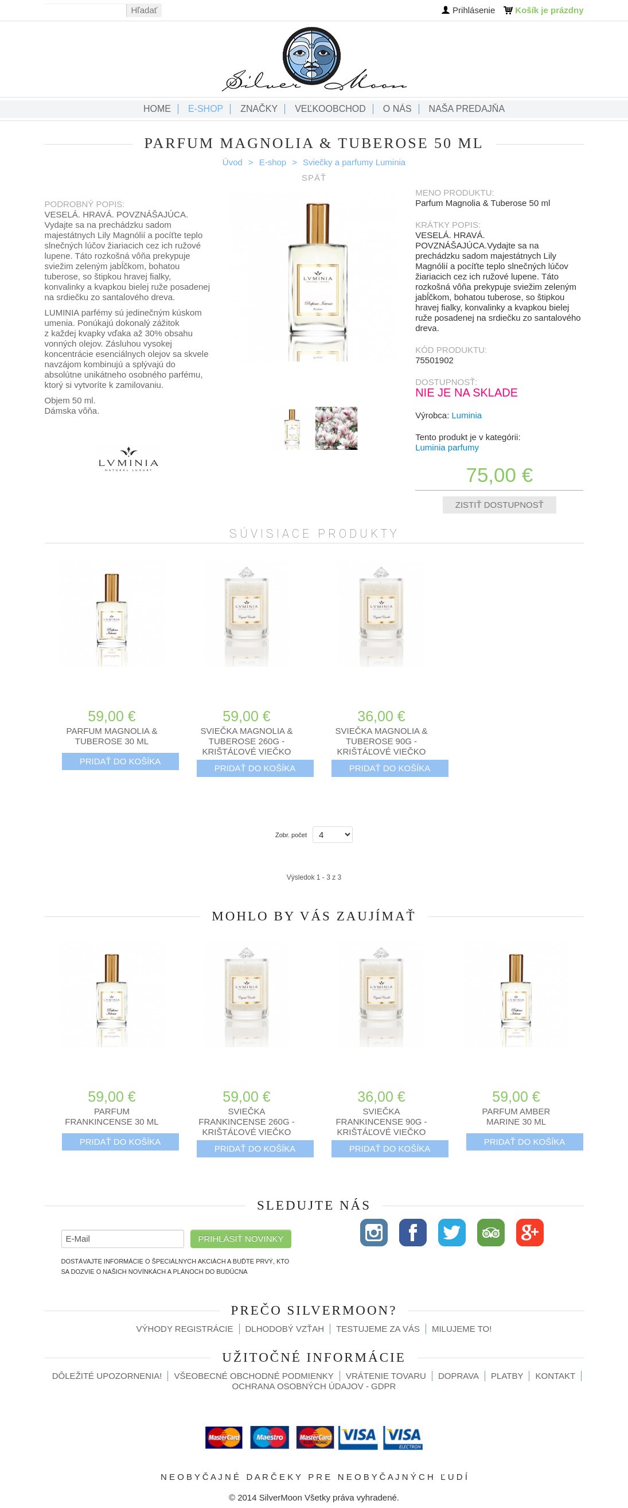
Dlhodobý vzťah (285, 1329)
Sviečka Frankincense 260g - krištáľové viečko (246, 1121)
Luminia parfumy (447, 447)
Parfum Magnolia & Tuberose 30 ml (112, 736)
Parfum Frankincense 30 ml (111, 1116)
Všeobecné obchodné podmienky (253, 1376)
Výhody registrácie (184, 1329)
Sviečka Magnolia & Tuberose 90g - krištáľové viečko (382, 741)
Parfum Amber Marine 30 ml (516, 1116)
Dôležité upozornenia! (107, 1376)
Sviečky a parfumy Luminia (354, 162)
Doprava (458, 1376)
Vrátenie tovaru (386, 1376)
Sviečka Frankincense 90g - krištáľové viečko (381, 1121)
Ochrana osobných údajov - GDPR (314, 1386)
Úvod (233, 162)
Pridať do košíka (120, 761)
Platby (507, 1376)
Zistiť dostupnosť (499, 505)
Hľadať (144, 10)
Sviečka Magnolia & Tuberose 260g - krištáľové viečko (247, 741)
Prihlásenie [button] (474, 10)
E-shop (273, 162)
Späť (314, 177)
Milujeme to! (462, 1329)
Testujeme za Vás (378, 1329)
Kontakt (555, 1376)
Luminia (467, 415)
